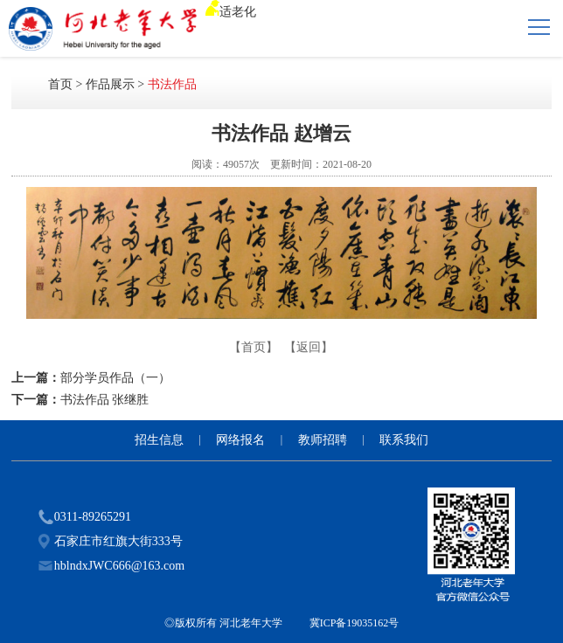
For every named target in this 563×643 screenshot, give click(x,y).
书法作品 (172, 84)
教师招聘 (322, 439)
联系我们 (403, 439)
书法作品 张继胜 (104, 399)
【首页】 (253, 347)
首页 (60, 84)
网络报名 (240, 439)
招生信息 (159, 439)
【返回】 (308, 347)
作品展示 (110, 84)
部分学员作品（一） (115, 377)
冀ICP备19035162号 (354, 623)
